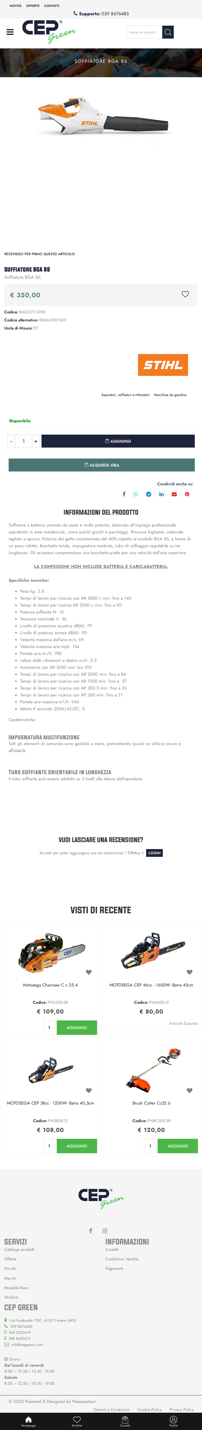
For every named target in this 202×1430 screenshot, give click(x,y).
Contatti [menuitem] (51, 5)
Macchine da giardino (170, 394)
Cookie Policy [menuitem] (150, 1409)
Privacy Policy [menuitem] (182, 1409)
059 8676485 (115, 13)
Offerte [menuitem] (32, 5)
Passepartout (83, 1401)
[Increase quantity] (36, 441)
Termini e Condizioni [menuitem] (112, 1409)
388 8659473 (19, 1338)
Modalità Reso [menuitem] (16, 1288)
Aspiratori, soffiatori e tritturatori (125, 394)
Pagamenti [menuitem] (114, 1268)
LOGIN (154, 853)
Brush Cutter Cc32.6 (152, 1103)
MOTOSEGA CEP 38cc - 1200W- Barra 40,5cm (50, 1103)
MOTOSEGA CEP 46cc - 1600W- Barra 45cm (151, 985)
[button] (168, 32)
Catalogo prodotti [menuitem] (19, 1249)
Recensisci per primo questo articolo (39, 254)
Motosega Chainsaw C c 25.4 (50, 985)
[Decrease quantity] (11, 441)
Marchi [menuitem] (10, 1278)
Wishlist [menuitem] (11, 1297)
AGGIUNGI (77, 1028)
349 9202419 (20, 1332)
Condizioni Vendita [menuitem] (121, 1259)
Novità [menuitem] (16, 5)
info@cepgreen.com (27, 1344)
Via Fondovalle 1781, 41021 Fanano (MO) (42, 1320)
